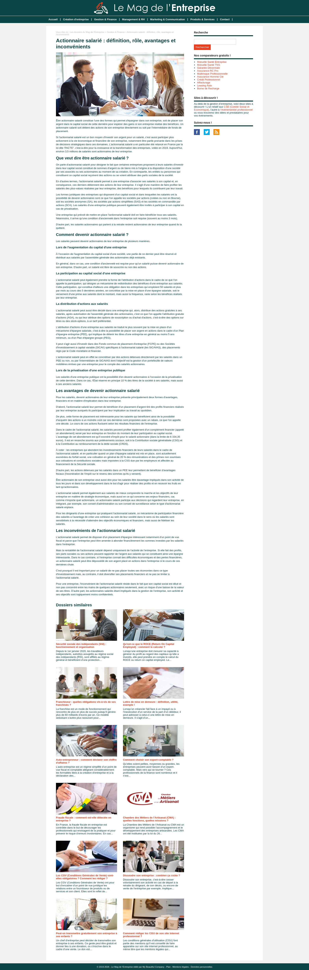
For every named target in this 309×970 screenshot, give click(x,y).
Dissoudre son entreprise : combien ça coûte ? (151, 875)
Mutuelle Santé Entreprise (212, 61)
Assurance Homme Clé (210, 76)
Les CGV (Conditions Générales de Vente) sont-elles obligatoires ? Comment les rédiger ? (85, 877)
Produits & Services (202, 19)
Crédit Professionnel (208, 79)
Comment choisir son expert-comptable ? (148, 759)
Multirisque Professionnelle (212, 73)
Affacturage (203, 82)
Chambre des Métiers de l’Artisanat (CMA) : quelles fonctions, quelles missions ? (149, 819)
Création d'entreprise (76, 19)
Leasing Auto (204, 85)
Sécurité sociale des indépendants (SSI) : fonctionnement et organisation (81, 645)
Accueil (53, 19)
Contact (224, 19)
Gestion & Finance (105, 19)
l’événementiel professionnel (236, 109)
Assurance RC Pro (207, 70)
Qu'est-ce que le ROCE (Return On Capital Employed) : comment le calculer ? (148, 645)
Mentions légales (180, 967)
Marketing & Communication (167, 19)
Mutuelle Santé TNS (208, 64)
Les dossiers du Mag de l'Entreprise (87, 32)
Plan (168, 967)
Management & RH (133, 19)
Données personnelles (201, 967)
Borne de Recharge (208, 88)
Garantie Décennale (208, 67)
